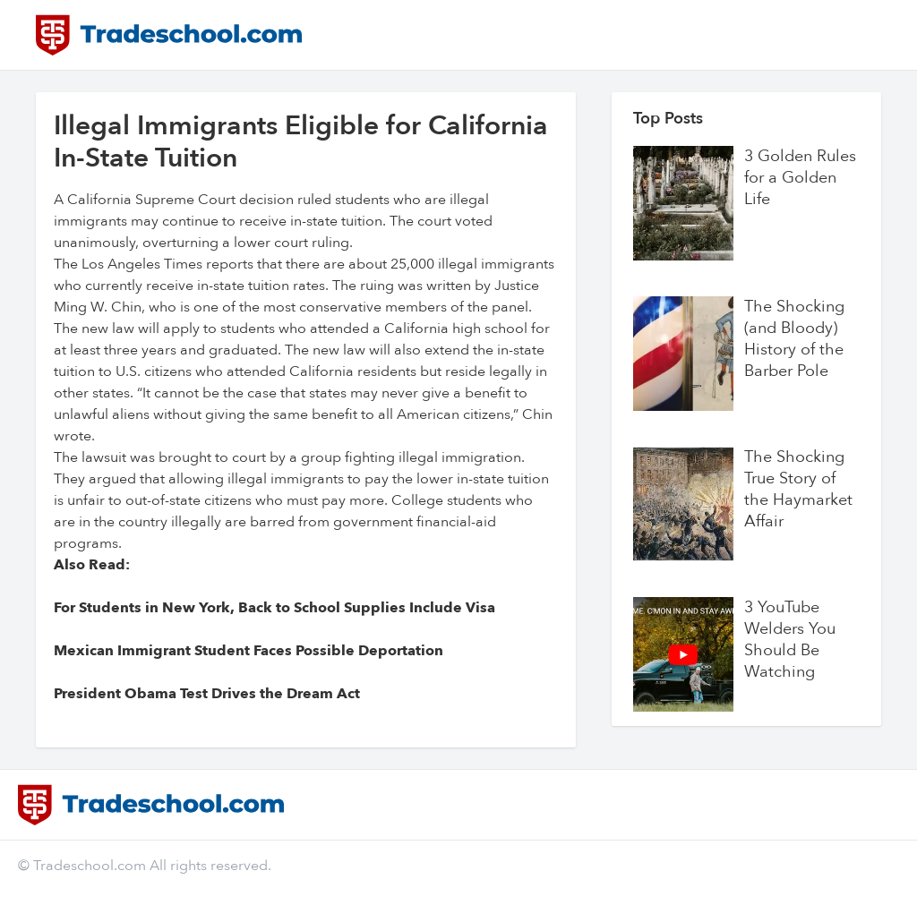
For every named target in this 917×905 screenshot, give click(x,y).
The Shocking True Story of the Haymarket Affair (798, 490)
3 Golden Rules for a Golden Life (800, 178)
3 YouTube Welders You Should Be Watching (790, 640)
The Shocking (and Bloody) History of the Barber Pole (794, 339)
